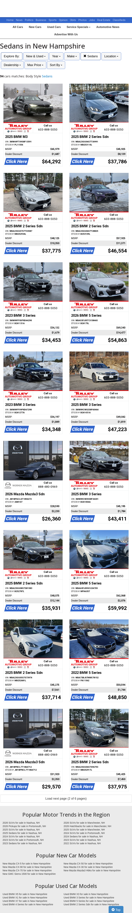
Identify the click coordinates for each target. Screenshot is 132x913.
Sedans (90, 56)
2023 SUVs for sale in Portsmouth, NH (23, 840)
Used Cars (54, 27)
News (19, 20)
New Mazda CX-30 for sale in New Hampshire (88, 867)
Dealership (12, 65)
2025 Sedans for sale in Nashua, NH (22, 833)
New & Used (36, 56)
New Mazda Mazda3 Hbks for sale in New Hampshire (92, 870)
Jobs (92, 20)
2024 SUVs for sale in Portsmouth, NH (84, 833)
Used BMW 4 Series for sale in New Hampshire (28, 904)
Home (10, 20)
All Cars (18, 27)
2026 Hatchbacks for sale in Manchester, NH (87, 826)
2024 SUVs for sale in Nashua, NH (21, 836)
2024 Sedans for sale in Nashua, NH (83, 836)
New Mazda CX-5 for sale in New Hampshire (26, 863)
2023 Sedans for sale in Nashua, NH (22, 843)
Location (111, 56)
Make (72, 56)
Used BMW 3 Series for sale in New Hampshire (89, 897)
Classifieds (119, 20)
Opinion (63, 20)
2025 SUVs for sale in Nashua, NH (21, 829)
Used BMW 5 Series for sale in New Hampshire (89, 901)
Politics (29, 20)
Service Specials (79, 27)
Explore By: (12, 56)
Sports (53, 20)
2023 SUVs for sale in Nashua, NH (82, 840)
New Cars (35, 27)
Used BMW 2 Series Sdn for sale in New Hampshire (91, 904)
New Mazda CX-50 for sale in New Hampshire (88, 863)
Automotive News (107, 27)
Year (56, 56)
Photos (82, 20)
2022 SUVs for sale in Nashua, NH (82, 843)
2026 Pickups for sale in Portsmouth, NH (24, 826)
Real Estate (104, 20)
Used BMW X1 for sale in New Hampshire (25, 897)
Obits (73, 20)
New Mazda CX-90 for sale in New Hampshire (27, 867)
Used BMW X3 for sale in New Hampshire (86, 894)
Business (41, 20)
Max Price (35, 65)
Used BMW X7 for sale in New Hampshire (25, 901)
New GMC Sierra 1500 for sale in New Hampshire (29, 874)
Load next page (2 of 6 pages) (66, 798)
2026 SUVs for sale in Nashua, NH (21, 822)
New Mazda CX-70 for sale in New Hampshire (27, 870)
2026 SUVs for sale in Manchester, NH (84, 822)
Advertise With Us (66, 34)
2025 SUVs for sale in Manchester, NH (84, 829)
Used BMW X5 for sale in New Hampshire (25, 894)
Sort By (56, 65)
